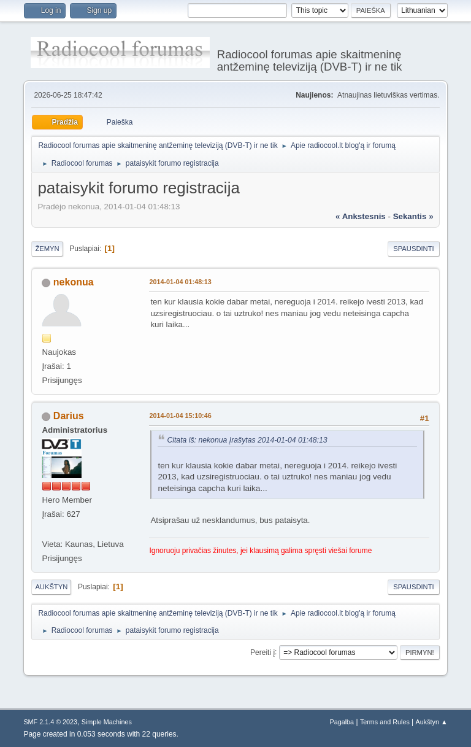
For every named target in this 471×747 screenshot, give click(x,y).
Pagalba (342, 722)
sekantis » (413, 216)
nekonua (73, 282)
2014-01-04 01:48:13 (180, 281)
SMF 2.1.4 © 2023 (50, 722)
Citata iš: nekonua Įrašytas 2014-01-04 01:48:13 (247, 440)
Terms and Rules (385, 722)
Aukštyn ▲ (432, 722)
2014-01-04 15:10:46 (180, 415)
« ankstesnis (360, 216)
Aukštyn (51, 586)
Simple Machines (107, 722)
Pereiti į (262, 652)
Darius (68, 416)
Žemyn (47, 248)
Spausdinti (413, 248)
